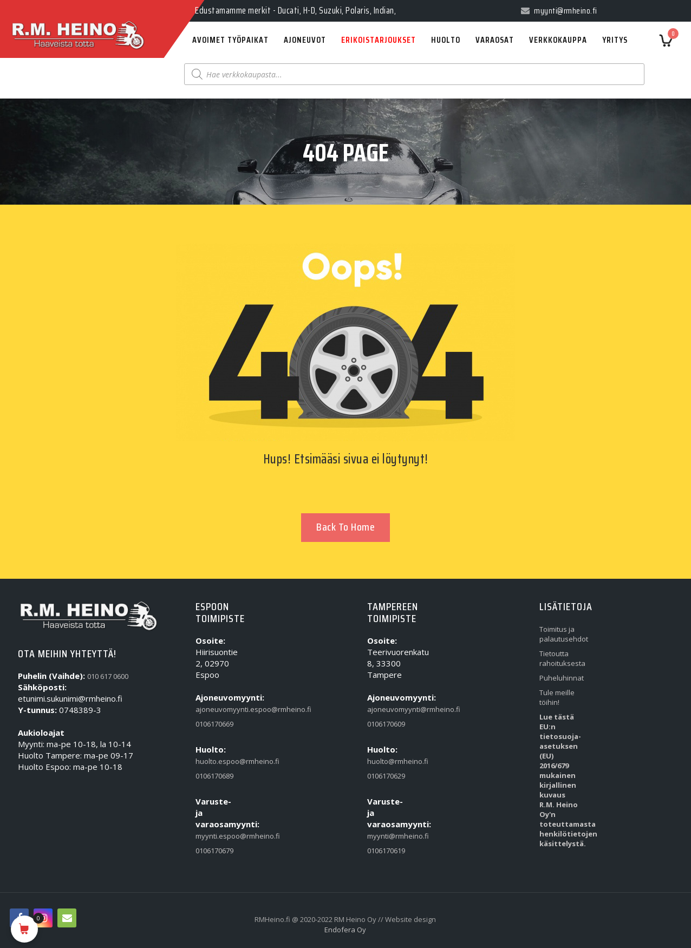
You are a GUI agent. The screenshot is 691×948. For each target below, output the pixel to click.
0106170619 (386, 850)
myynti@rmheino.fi (388, 836)
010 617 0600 (107, 676)
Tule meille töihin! (557, 697)
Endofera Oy (345, 929)
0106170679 (214, 850)
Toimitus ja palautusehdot (560, 634)
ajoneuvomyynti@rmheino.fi (388, 709)
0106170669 (214, 724)
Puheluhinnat (560, 678)
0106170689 (214, 776)
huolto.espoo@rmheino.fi (216, 761)
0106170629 (386, 776)
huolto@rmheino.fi (388, 761)
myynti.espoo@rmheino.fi (216, 836)
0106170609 (386, 724)
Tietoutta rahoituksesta (560, 658)
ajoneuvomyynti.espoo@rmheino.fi (216, 709)
